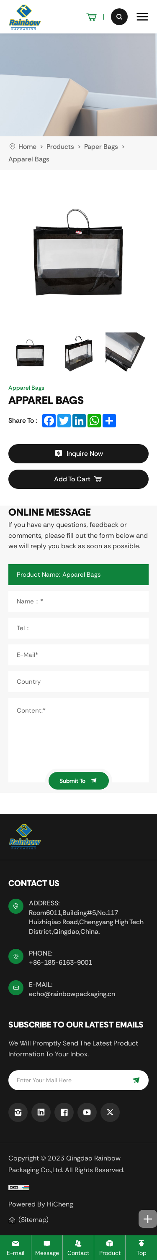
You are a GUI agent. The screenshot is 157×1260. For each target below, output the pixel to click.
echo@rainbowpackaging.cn (72, 993)
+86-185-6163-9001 (60, 962)
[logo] (25, 16)
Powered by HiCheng (40, 1204)
